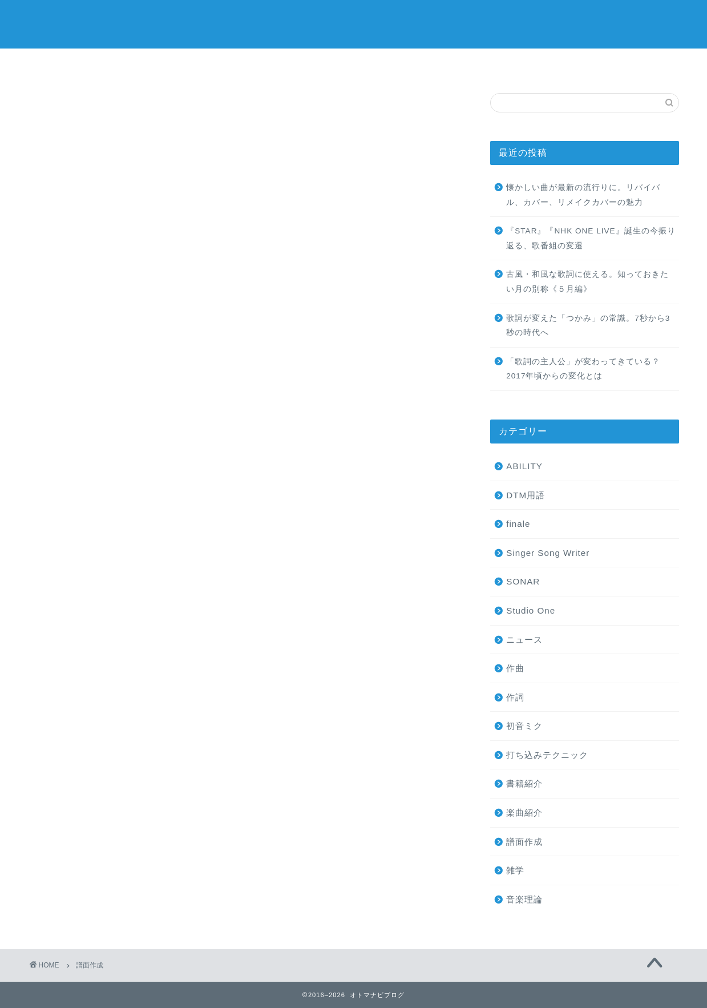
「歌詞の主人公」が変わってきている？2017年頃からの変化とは (583, 369)
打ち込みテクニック (547, 755)
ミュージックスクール (354, 63)
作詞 (515, 697)
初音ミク (524, 726)
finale (518, 524)
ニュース (524, 639)
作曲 (515, 668)
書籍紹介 (524, 783)
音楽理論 (524, 899)
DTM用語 (525, 495)
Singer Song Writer (547, 553)
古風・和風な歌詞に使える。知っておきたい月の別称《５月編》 (587, 281)
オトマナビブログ (353, 23)
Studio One (530, 610)
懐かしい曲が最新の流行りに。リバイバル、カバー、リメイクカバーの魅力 (583, 195)
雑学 (515, 870)
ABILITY (524, 466)
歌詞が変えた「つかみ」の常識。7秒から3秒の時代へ (588, 325)
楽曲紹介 (524, 812)
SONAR (523, 581)
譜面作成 (524, 841)
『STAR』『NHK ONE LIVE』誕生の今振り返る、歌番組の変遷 (590, 238)
